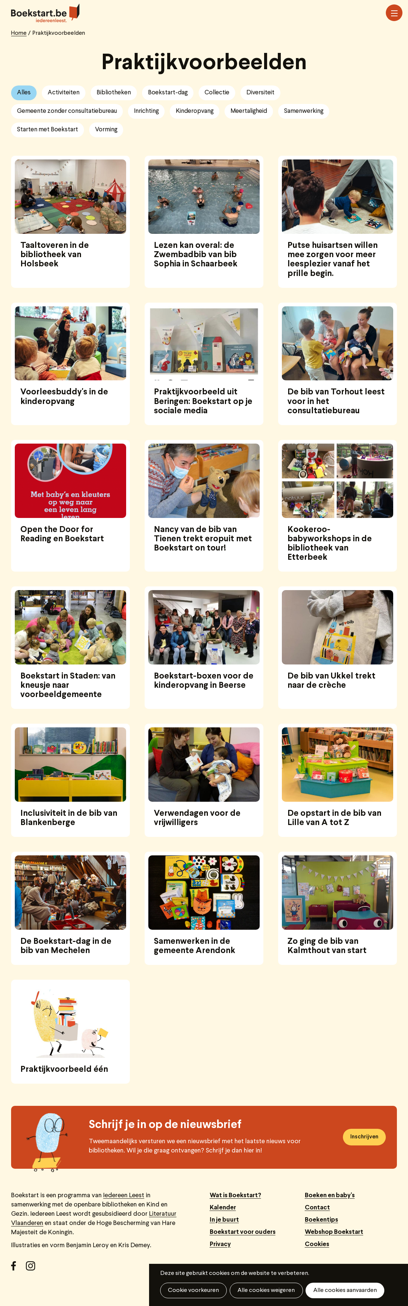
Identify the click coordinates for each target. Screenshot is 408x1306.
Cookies (317, 1244)
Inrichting (146, 111)
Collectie (217, 93)
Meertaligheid (248, 111)
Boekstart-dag (168, 93)
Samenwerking (303, 111)
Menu (394, 13)
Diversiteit (260, 93)
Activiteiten (64, 93)
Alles (24, 93)
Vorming (106, 130)
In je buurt (224, 1220)
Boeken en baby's (330, 1195)
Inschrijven (364, 1137)
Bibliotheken (114, 93)
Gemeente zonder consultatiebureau (67, 111)
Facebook (18, 1268)
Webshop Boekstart (334, 1232)
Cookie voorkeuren (193, 1290)
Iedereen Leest (123, 1195)
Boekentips (321, 1220)
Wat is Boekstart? (235, 1195)
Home (19, 33)
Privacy (220, 1244)
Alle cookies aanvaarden (345, 1290)
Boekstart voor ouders (243, 1232)
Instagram (33, 1268)
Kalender (223, 1208)
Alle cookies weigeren (266, 1290)
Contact (317, 1208)
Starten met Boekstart (47, 130)
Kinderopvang (194, 111)
